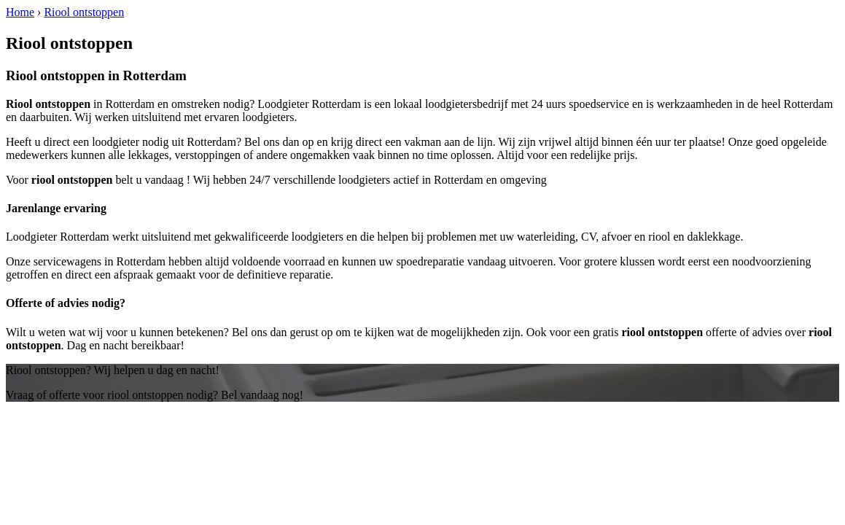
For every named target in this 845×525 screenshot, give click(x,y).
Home (20, 12)
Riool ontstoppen (84, 12)
